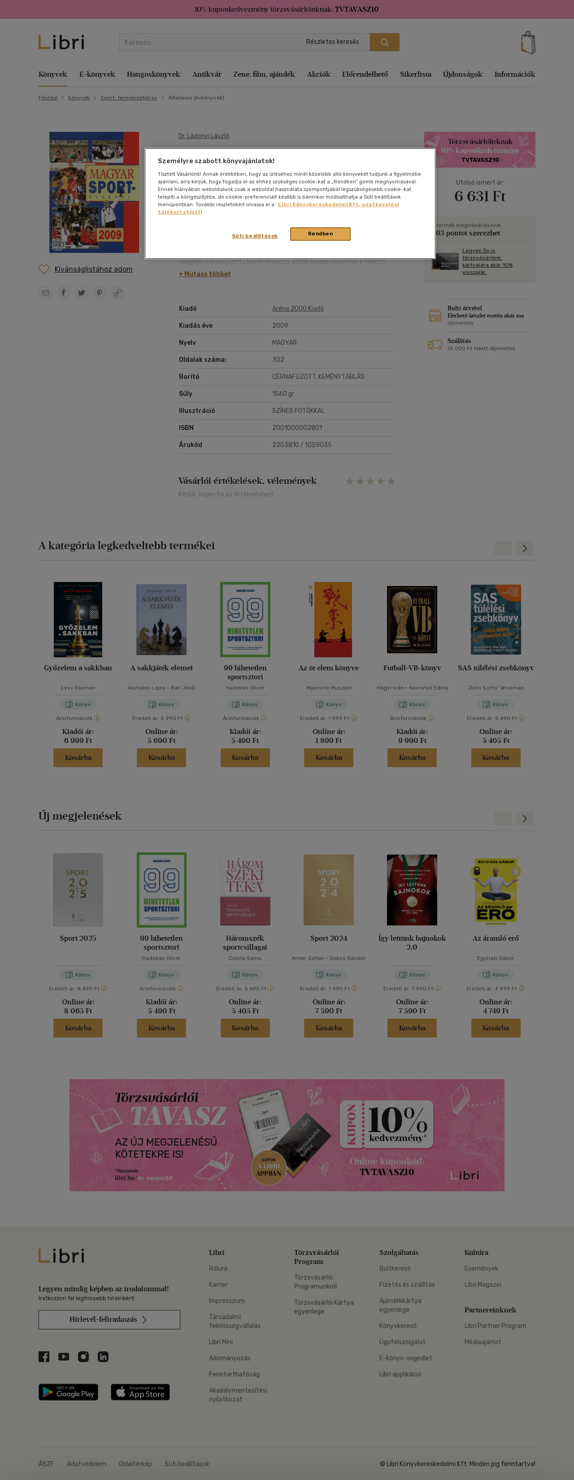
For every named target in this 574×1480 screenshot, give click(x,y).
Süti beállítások (255, 236)
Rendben (320, 233)
